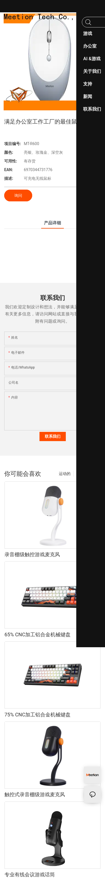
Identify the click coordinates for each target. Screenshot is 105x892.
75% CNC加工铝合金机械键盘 (37, 715)
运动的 (65, 473)
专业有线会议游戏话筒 (29, 874)
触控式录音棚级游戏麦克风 (34, 794)
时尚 (80, 473)
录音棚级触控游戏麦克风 (32, 554)
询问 (18, 195)
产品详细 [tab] (52, 222)
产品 (94, 473)
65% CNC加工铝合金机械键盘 (37, 634)
